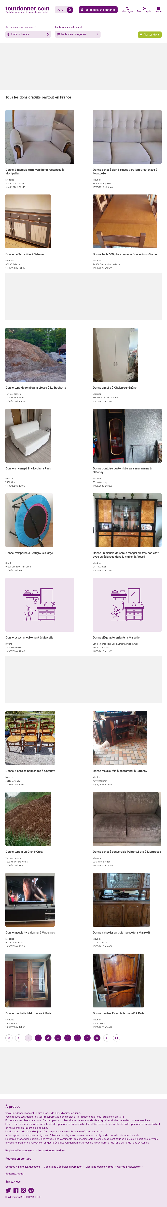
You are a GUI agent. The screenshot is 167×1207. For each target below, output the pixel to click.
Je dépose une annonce (98, 9)
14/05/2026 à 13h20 (15, 570)
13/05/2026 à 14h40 (103, 1027)
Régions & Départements (19, 1150)
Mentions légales (95, 1166)
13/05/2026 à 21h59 (15, 946)
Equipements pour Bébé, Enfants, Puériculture (115, 644)
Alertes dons (152, 34)
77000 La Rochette (14, 397)
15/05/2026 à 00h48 (15, 187)
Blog (110, 1166)
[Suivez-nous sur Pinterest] (31, 1191)
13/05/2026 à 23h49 (103, 865)
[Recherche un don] (61, 9)
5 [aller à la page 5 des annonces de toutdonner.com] (67, 1038)
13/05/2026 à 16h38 (103, 946)
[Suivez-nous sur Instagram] (23, 1191)
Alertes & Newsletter (129, 1166)
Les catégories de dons (51, 1150)
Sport (8, 563)
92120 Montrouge (101, 861)
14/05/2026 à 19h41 (102, 268)
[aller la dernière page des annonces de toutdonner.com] (116, 1038)
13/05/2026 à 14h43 (15, 1027)
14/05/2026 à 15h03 (15, 486)
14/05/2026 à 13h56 (102, 486)
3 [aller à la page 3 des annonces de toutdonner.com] (48, 1038)
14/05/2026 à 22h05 (15, 268)
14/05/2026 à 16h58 (15, 401)
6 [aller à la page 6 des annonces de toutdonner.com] (77, 1038)
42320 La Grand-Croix (16, 861)
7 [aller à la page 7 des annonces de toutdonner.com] (87, 1038)
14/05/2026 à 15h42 (102, 401)
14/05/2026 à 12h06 (102, 651)
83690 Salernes (13, 264)
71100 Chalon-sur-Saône (105, 397)
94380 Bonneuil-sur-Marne (106, 264)
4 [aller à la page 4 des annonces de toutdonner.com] (58, 1038)
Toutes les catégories (73, 34)
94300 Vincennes (14, 942)
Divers (8, 644)
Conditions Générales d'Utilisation (63, 1166)
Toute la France (19, 34)
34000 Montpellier (14, 183)
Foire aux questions (29, 1166)
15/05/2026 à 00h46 (103, 187)
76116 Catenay (100, 482)
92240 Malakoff (100, 942)
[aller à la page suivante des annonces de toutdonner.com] (106, 1038)
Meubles (9, 179)
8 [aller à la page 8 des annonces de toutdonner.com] (97, 1038)
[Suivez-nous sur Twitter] (8, 1191)
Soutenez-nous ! (14, 1173)
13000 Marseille (13, 647)
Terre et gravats (13, 394)
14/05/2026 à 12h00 (15, 784)
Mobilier (97, 394)
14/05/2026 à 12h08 (15, 651)
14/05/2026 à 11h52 (102, 784)
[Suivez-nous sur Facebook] (15, 1191)
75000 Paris (11, 482)
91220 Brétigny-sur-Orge (18, 566)
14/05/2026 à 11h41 (14, 865)
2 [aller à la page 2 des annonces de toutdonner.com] (38, 1038)
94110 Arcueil (99, 566)
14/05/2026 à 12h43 (102, 570)
